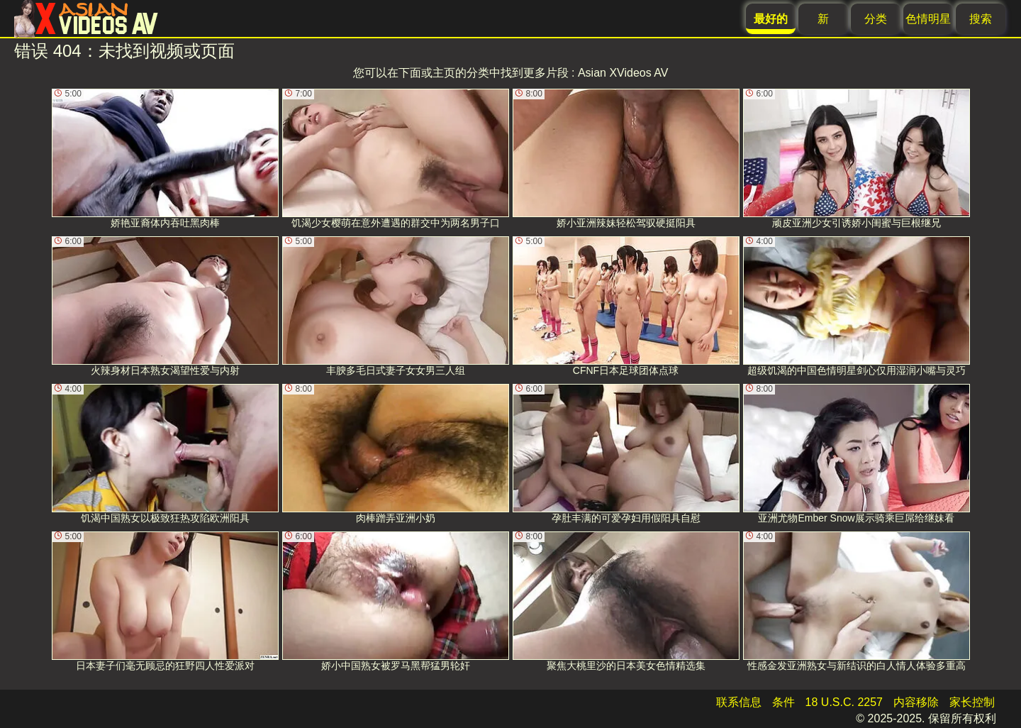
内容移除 (916, 702)
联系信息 (738, 702)
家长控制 (972, 702)
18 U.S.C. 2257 (844, 702)
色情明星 (928, 19)
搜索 (980, 19)
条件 (783, 702)
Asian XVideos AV (623, 73)
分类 (875, 19)
